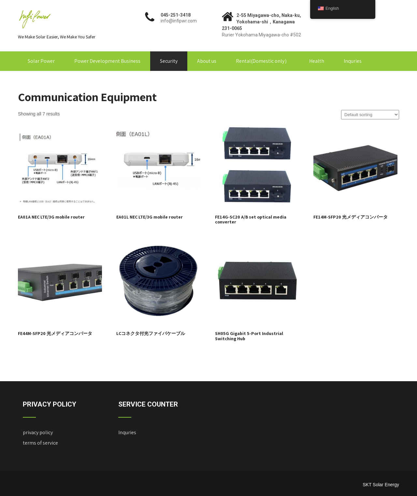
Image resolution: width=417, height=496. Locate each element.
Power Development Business (107, 61)
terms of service (40, 442)
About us (206, 61)
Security (169, 61)
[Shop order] (370, 114)
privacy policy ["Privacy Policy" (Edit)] (38, 432)
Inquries (353, 61)
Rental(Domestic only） (263, 61)
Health (316, 61)
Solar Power (41, 61)
